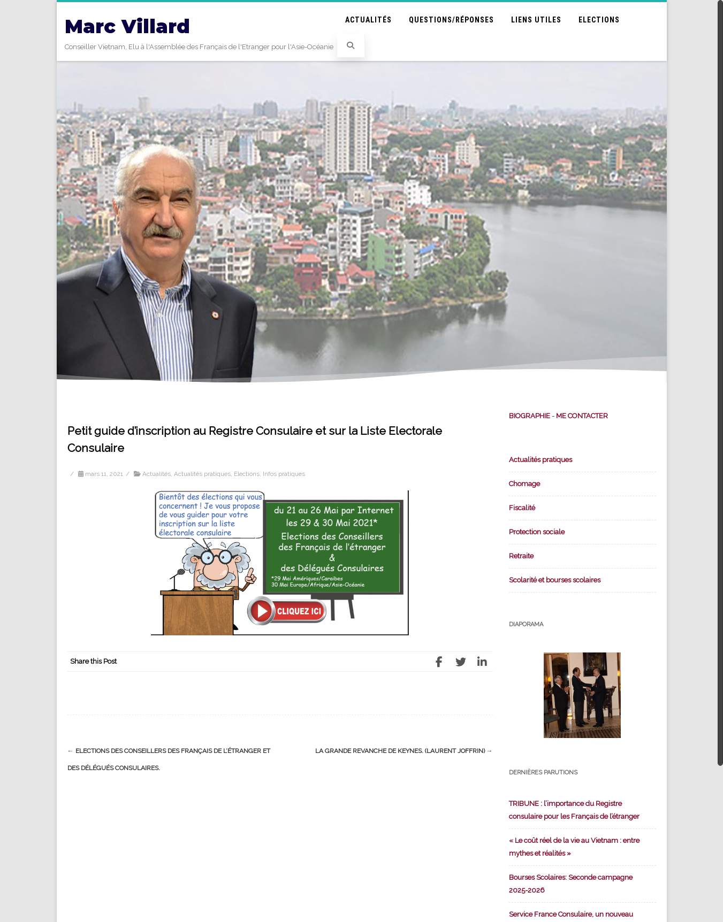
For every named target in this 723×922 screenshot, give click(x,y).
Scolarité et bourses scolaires (554, 580)
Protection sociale (537, 532)
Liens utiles (536, 20)
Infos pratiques (284, 474)
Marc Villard (127, 26)
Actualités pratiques (202, 474)
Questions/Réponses (451, 20)
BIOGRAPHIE (529, 416)
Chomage (524, 484)
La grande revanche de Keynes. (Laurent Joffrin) (404, 751)
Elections (599, 20)
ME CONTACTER (582, 416)
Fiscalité (522, 508)
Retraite (521, 556)
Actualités (368, 20)
